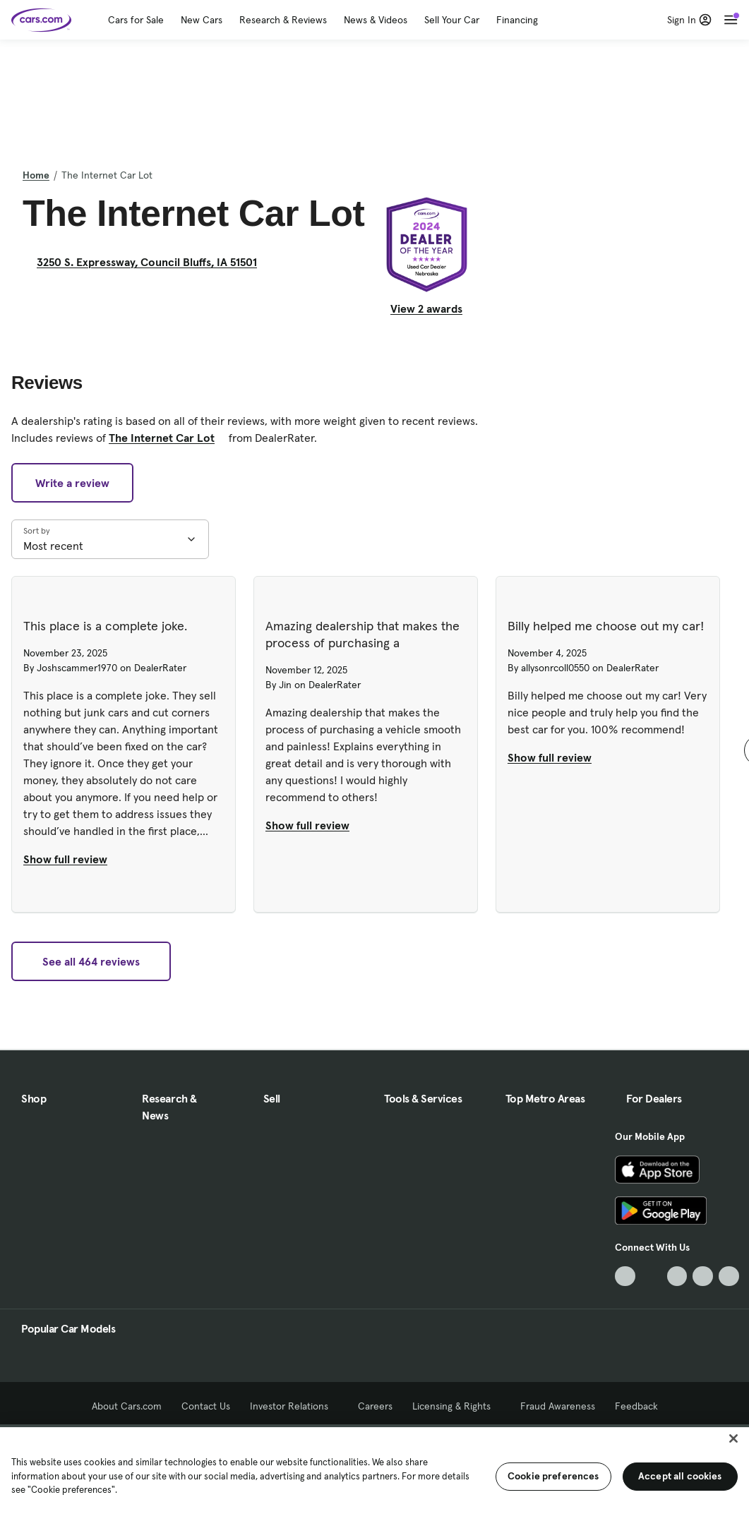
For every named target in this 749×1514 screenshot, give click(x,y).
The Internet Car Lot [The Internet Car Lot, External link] (167, 438)
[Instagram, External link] (703, 1276)
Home (36, 175)
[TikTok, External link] (625, 1276)
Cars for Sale (136, 19)
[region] (374, 1469)
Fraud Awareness (557, 1406)
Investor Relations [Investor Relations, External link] (294, 1406)
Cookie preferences (553, 1476)
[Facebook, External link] (651, 1276)
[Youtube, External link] (677, 1276)
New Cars (201, 19)
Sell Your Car (451, 19)
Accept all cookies (680, 1476)
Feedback (636, 1406)
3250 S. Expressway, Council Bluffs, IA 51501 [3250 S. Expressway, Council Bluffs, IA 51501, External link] (152, 262)
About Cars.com (127, 1406)
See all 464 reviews (91, 961)
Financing (517, 19)
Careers (375, 1406)
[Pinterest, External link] (729, 1276)
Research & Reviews (283, 19)
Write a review (72, 483)
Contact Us (205, 1406)
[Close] (733, 1438)
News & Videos (375, 19)
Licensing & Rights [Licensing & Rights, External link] (456, 1406)
